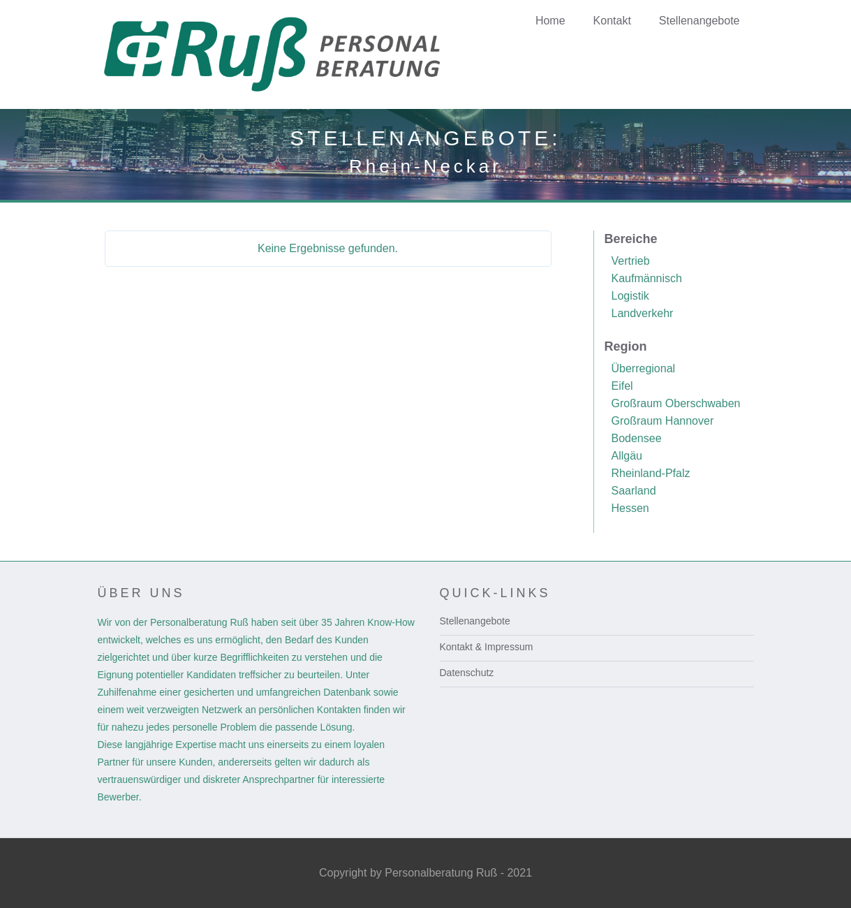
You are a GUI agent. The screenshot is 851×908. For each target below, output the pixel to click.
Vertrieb (631, 261)
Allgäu (627, 456)
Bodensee (637, 438)
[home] (294, 54)
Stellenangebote (475, 621)
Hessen (630, 508)
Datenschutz (467, 672)
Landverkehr (643, 313)
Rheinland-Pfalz (651, 473)
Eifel (622, 386)
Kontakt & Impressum (486, 646)
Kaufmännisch (647, 278)
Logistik (630, 296)
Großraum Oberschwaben (676, 403)
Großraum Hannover (663, 421)
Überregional (644, 368)
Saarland (634, 491)
